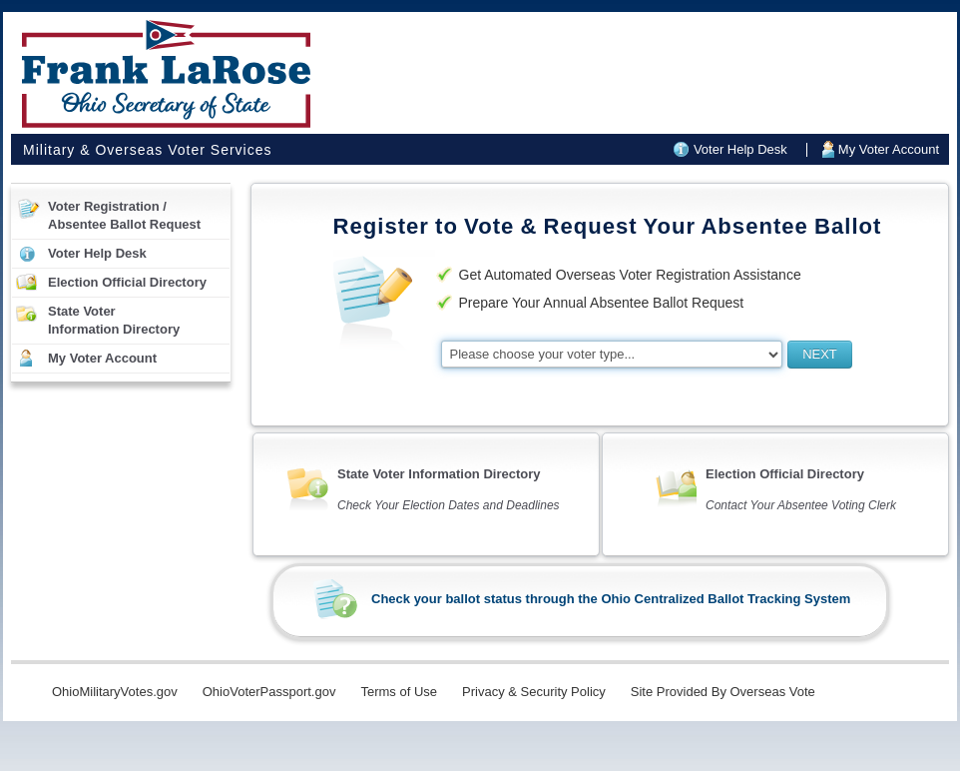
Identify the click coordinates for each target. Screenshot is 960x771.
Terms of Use (398, 691)
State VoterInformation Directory (114, 320)
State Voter (438, 473)
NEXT (819, 354)
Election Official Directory (127, 282)
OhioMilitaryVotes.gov (115, 691)
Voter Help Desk (740, 149)
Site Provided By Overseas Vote (723, 691)
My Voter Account (888, 149)
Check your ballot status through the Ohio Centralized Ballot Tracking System (610, 598)
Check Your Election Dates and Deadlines (448, 505)
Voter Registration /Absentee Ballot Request (124, 215)
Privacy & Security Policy (534, 691)
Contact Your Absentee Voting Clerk (801, 505)
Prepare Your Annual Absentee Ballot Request (601, 303)
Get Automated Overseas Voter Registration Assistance (630, 275)
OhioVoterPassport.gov (269, 691)
